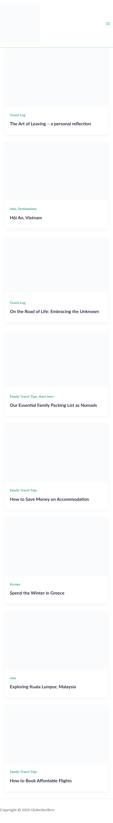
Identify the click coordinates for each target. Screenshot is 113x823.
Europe (15, 584)
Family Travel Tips (23, 396)
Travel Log (17, 115)
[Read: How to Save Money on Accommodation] (56, 452)
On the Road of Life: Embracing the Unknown (54, 311)
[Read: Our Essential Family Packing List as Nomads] (56, 358)
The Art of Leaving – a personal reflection (50, 123)
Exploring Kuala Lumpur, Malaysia (43, 686)
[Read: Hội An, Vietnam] (56, 170)
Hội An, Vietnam (26, 217)
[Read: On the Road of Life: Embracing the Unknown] (56, 264)
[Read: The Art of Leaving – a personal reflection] (56, 77)
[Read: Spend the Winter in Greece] (56, 546)
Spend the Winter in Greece (37, 592)
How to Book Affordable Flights (41, 780)
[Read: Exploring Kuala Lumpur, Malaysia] (56, 640)
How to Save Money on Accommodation (49, 499)
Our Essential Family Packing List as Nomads (53, 405)
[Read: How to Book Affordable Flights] (56, 733)
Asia (13, 209)
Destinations (27, 209)
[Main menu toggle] (108, 24)
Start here (46, 396)
